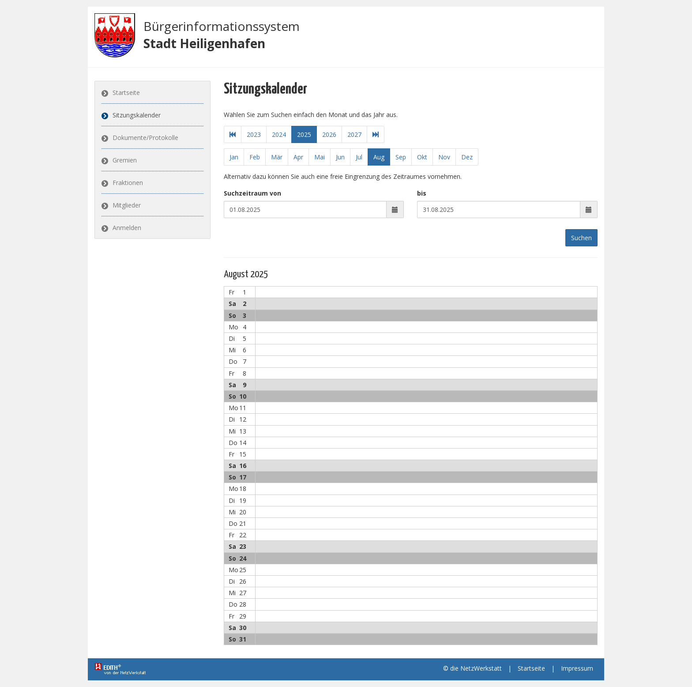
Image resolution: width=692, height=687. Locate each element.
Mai (319, 157)
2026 (329, 134)
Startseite (126, 92)
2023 (254, 134)
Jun (340, 157)
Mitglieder (127, 205)
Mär (276, 157)
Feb (254, 157)
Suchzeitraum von (252, 193)
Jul (359, 157)
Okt (422, 157)
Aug (378, 157)
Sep (400, 157)
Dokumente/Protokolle (145, 137)
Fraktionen (128, 182)
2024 (279, 134)
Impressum (577, 668)
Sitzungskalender (137, 115)
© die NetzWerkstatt (472, 668)
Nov (444, 157)
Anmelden (127, 227)
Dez (467, 157)
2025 (304, 134)
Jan (233, 157)
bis (421, 193)
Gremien (125, 160)
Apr (298, 157)
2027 (354, 134)
